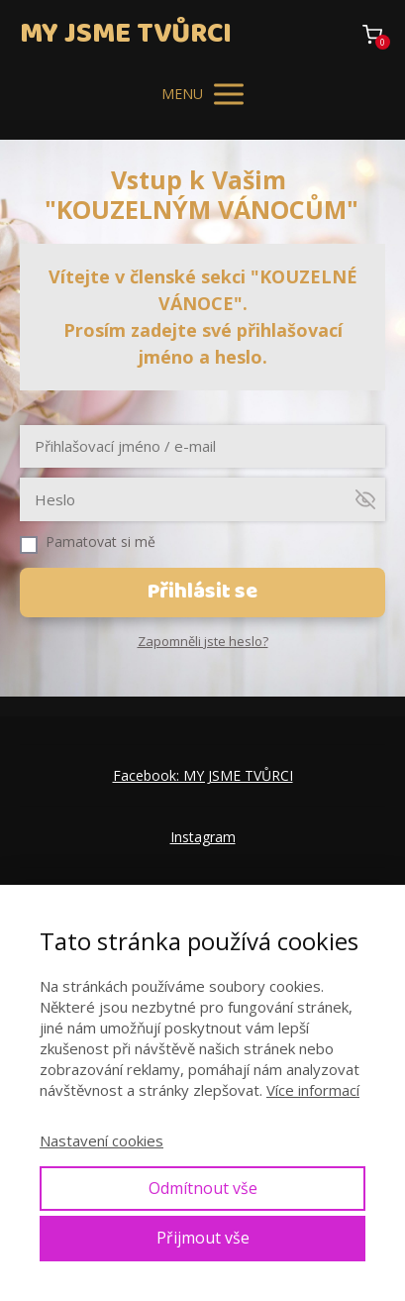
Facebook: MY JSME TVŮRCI (203, 775)
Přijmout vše (203, 1237)
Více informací (312, 1090)
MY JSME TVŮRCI (126, 34)
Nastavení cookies (101, 1140)
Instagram (203, 836)
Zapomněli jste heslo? (203, 641)
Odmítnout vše (203, 1188)
